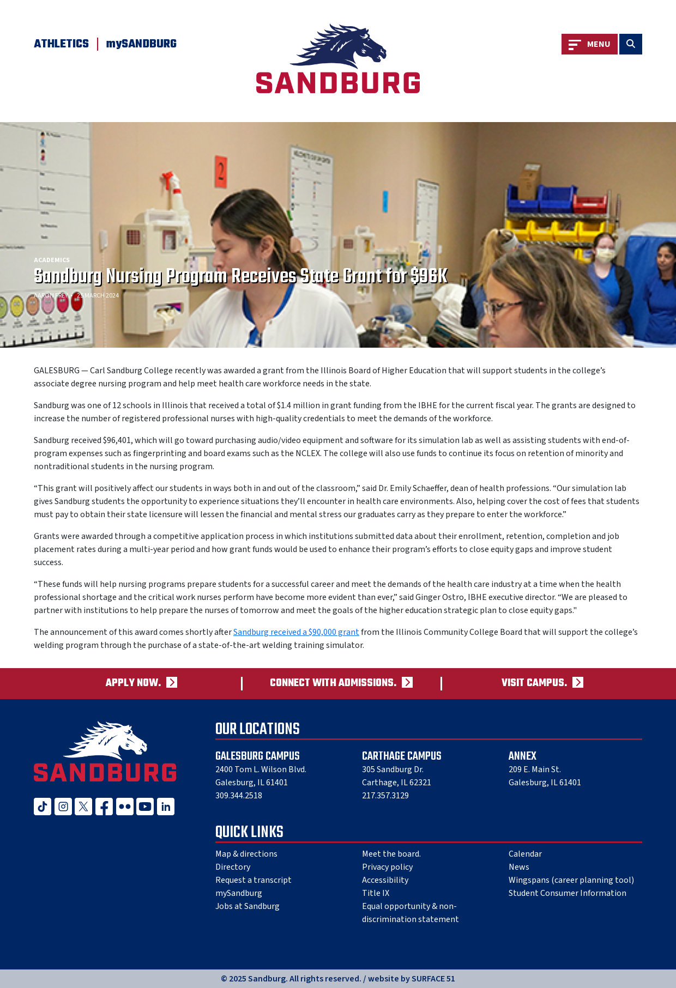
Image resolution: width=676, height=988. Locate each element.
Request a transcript (253, 880)
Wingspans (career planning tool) (571, 880)
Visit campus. (534, 683)
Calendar (525, 854)
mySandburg (238, 893)
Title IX (375, 893)
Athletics (61, 44)
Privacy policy (387, 867)
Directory (232, 867)
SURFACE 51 (433, 979)
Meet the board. (391, 854)
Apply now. (133, 683)
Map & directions (246, 854)
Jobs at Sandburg (247, 906)
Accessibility (385, 880)
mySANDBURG (141, 44)
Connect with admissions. (333, 683)
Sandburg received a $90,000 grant (296, 632)
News (519, 867)
